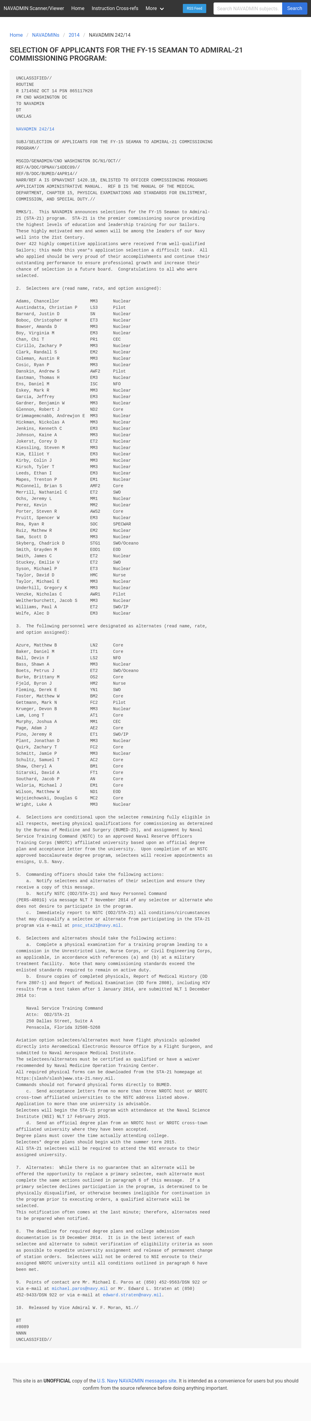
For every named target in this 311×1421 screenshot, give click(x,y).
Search (294, 8)
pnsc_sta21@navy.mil (96, 926)
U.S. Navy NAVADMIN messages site (136, 1381)
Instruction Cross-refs (115, 8)
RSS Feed (194, 8)
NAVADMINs (46, 35)
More (151, 8)
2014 (74, 35)
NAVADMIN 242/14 (35, 129)
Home (77, 8)
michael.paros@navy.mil (80, 1289)
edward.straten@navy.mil (132, 1295)
